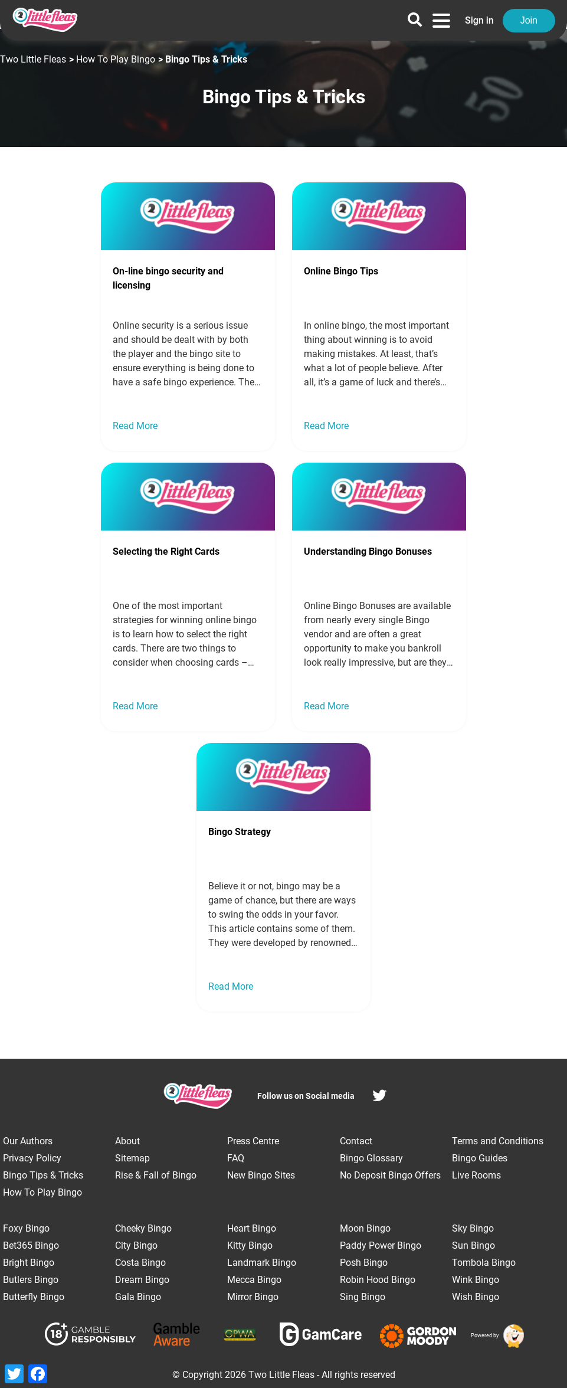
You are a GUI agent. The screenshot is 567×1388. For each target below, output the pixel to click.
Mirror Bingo (252, 1296)
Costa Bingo (140, 1262)
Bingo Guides (479, 1158)
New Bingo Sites (261, 1175)
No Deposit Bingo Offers (390, 1175)
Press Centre (253, 1141)
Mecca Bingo (254, 1279)
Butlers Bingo (30, 1279)
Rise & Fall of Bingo (155, 1175)
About (127, 1141)
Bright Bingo (28, 1262)
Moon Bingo (365, 1228)
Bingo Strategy (239, 831)
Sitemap (132, 1158)
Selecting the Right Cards (166, 551)
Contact (356, 1141)
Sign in (479, 20)
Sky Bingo (473, 1228)
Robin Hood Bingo (377, 1279)
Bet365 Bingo (31, 1245)
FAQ (235, 1158)
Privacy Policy (32, 1158)
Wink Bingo (475, 1279)
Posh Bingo (364, 1262)
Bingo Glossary (371, 1158)
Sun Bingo (473, 1245)
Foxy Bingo (26, 1228)
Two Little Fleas (33, 59)
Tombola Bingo (484, 1262)
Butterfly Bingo (33, 1296)
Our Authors (28, 1141)
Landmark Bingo (261, 1262)
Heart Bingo (251, 1228)
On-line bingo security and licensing (168, 278)
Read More (135, 425)
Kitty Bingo (250, 1245)
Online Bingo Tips (341, 271)
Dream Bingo (142, 1279)
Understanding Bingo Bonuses (368, 551)
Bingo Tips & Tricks (43, 1175)
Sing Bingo (362, 1296)
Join (528, 20)
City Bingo (136, 1245)
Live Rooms (476, 1175)
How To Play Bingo (115, 59)
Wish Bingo (475, 1296)
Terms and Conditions (497, 1141)
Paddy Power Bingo (380, 1245)
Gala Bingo (138, 1296)
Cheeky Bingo (143, 1228)
